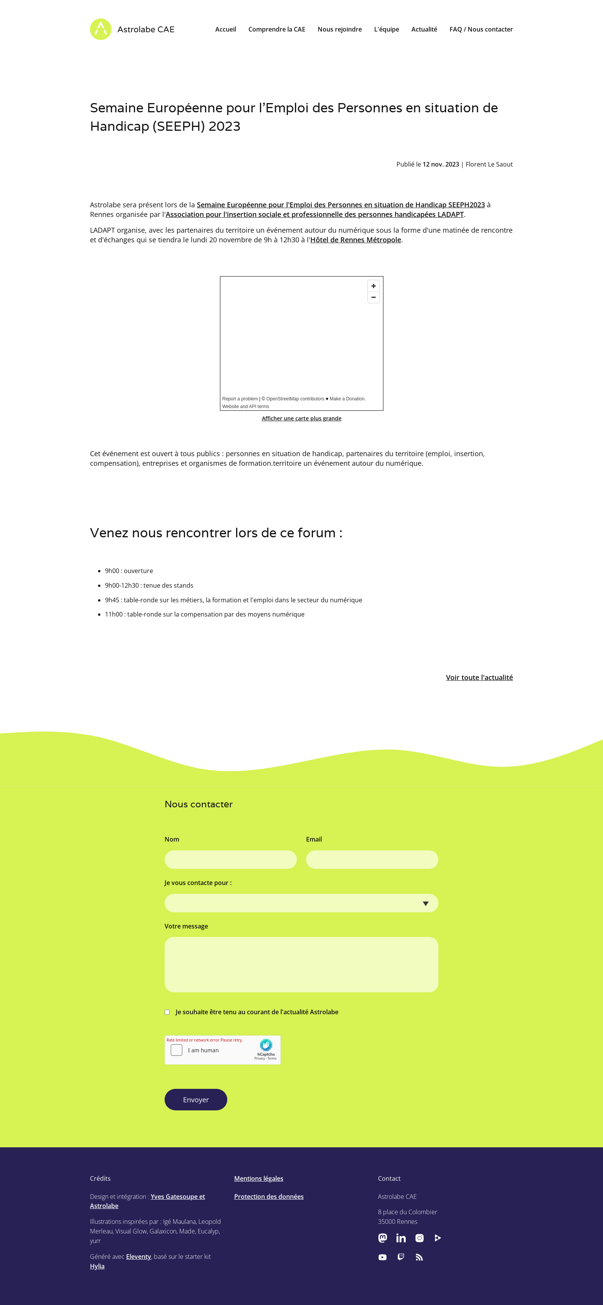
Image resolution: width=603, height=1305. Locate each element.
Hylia (97, 1266)
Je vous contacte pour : (198, 882)
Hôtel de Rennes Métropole (355, 239)
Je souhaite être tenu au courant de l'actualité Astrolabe (251, 1012)
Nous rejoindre (340, 29)
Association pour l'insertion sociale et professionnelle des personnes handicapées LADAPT (315, 214)
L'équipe (386, 29)
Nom (172, 839)
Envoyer (196, 1099)
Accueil (225, 29)
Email (314, 839)
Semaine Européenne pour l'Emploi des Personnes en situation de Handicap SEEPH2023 (341, 204)
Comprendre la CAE (276, 29)
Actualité (424, 29)
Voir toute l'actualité (479, 677)
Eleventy (138, 1256)
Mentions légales (258, 1178)
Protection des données (269, 1196)
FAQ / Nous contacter (481, 29)
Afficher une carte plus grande (301, 418)
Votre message (186, 926)
